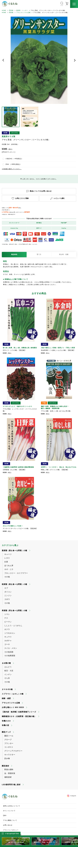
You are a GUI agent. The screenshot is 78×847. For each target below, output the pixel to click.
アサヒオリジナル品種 (23, 12)
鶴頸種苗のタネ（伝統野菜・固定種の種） (19, 716)
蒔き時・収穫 (63, 254)
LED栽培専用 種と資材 (11, 785)
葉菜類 (18, 10)
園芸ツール (8, 736)
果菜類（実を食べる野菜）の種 (14, 610)
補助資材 (8, 777)
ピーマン (8, 622)
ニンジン (8, 595)
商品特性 (14, 254)
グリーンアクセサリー (13, 751)
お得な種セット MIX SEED (13, 707)
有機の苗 (5, 725)
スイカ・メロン (10, 648)
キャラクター (9, 755)
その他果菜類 (9, 656)
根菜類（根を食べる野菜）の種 (14, 584)
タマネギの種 (7, 689)
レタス (25, 10)
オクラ (7, 629)
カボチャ (8, 641)
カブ (6, 588)
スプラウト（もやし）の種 (12, 694)
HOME (4, 10)
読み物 (7, 758)
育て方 (39, 254)
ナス (6, 618)
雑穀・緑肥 (6, 698)
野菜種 (11, 10)
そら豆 (7, 678)
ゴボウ (7, 599)
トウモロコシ (9, 633)
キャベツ (8, 554)
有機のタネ (6, 721)
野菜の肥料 (8, 769)
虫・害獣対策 (9, 773)
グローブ (8, 740)
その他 (7, 577)
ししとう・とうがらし (13, 626)
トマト (7, 614)
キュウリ (8, 637)
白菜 (6, 562)
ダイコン (8, 592)
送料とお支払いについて (11, 806)
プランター (8, 743)
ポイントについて (9, 811)
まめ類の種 (6, 663)
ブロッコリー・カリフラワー (16, 573)
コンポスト (8, 747)
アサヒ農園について (10, 820)
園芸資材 (5, 766)
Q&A (4, 815)
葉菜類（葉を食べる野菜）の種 (14, 550)
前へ (3, 60)
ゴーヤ (7, 644)
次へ (75, 60)
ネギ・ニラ (8, 569)
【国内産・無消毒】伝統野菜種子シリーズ (19, 712)
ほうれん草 (8, 565)
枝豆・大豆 (8, 671)
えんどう (8, 667)
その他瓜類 (8, 652)
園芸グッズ (6, 732)
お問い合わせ (7, 825)
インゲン (8, 674)
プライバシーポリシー (10, 830)
